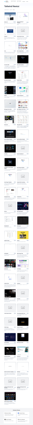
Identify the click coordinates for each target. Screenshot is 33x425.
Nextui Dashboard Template (20, 22)
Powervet (18, 356)
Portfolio (5, 153)
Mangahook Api (7, 196)
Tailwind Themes (6, 9)
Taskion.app (6, 327)
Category (11, 9)
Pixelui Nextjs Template (8, 401)
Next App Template (20, 64)
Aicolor (18, 240)
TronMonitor (19, 196)
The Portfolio (6, 342)
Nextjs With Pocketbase (21, 182)
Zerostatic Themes (22, 413)
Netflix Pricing (6, 240)
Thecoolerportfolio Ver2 (21, 313)
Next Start (6, 124)
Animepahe (6, 253)
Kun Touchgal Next (20, 50)
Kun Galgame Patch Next (21, 109)
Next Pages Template (20, 167)
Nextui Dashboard (20, 95)
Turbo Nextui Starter (7, 313)
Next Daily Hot (19, 124)
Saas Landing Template (8, 139)
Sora (5, 50)
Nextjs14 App (19, 80)
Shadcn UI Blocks (8, 413)
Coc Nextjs (19, 268)
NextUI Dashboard (20, 153)
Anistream (6, 268)
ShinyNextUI (6, 225)
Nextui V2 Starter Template (9, 371)
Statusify (18, 298)
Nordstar (18, 371)
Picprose (5, 36)
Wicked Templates (8, 419)
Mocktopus (19, 225)
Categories (23, 1)
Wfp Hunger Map (20, 253)
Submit (27, 1)
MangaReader (6, 298)
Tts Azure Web (6, 64)
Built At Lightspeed (22, 419)
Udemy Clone (6, 283)
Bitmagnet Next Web (8, 109)
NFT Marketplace (20, 211)
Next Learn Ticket (20, 342)
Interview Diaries (7, 356)
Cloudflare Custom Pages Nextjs (8, 168)
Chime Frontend (20, 327)
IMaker (5, 95)
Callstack (18, 283)
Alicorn (5, 211)
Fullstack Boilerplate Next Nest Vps (8, 387)
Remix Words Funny (20, 36)
